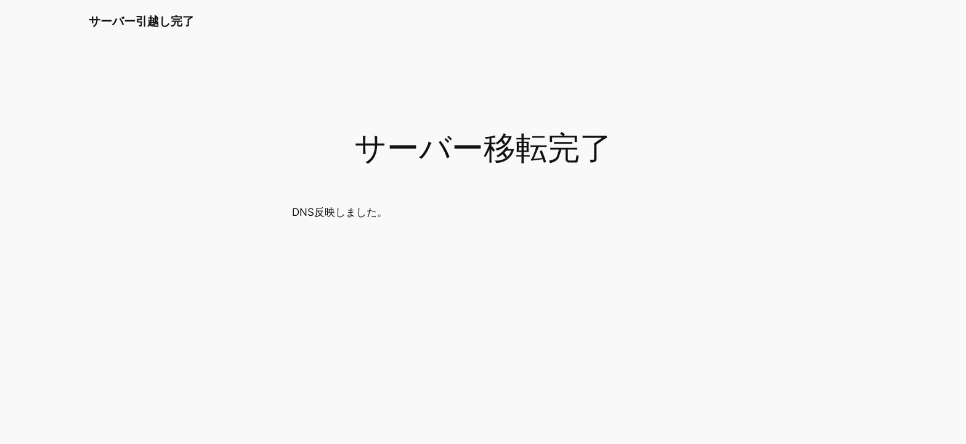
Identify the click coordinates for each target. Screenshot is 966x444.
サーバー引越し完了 (141, 21)
